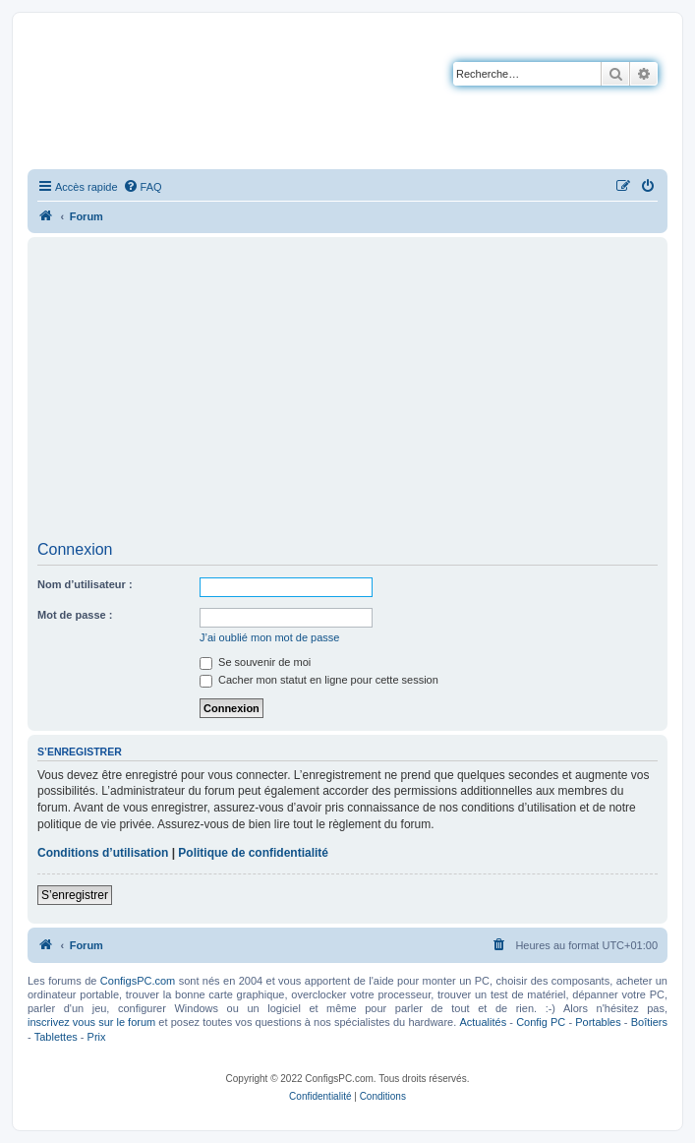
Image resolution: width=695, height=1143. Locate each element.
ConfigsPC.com (137, 981)
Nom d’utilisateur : (85, 584)
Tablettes (56, 1037)
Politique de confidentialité (253, 853)
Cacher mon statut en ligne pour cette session (319, 680)
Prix (96, 1037)
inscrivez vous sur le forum (91, 1022)
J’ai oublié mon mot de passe (269, 637)
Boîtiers (649, 1022)
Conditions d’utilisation (102, 853)
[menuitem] (142, 187)
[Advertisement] (347, 395)
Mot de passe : (74, 615)
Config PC (540, 1022)
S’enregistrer (74, 895)
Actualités (482, 1022)
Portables (597, 1022)
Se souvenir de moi (255, 662)
